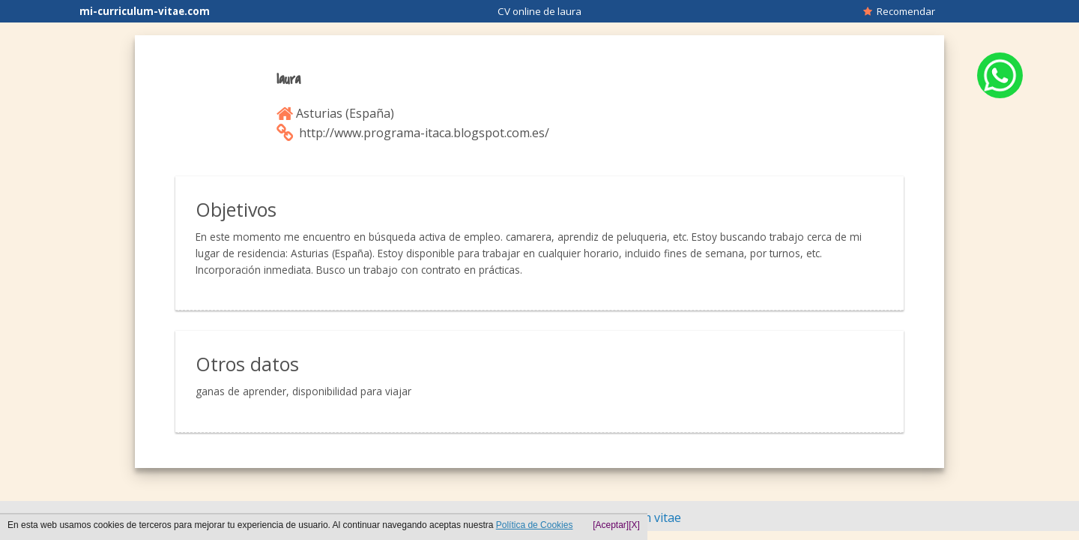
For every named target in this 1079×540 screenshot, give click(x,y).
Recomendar (899, 11)
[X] (634, 525)
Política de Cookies (534, 525)
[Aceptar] (611, 525)
